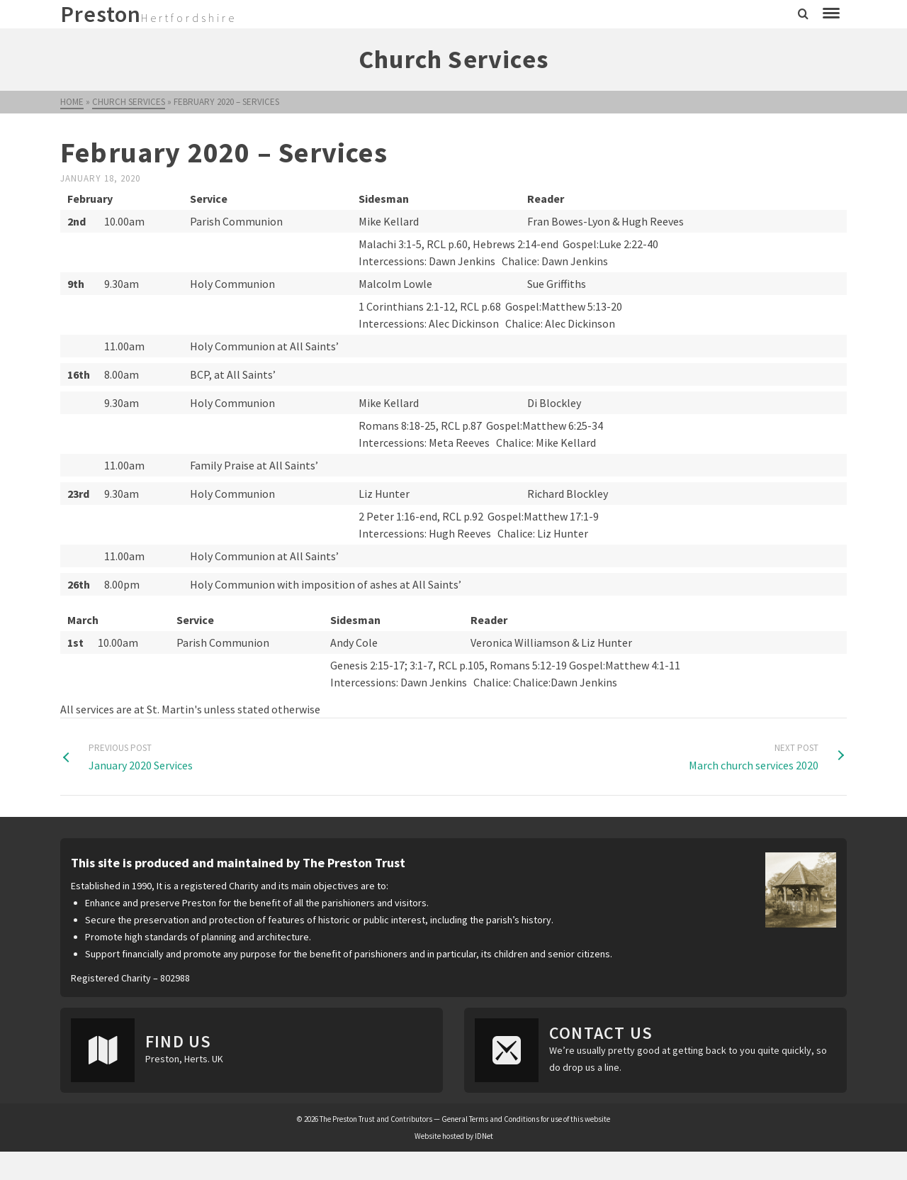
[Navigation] (831, 14)
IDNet (484, 1136)
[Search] (803, 14)
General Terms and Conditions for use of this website (525, 1119)
